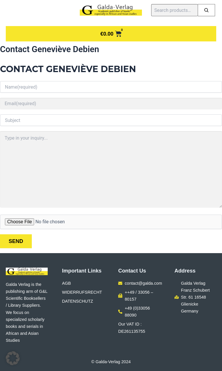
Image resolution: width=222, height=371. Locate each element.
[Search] (206, 10)
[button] (12, 358)
